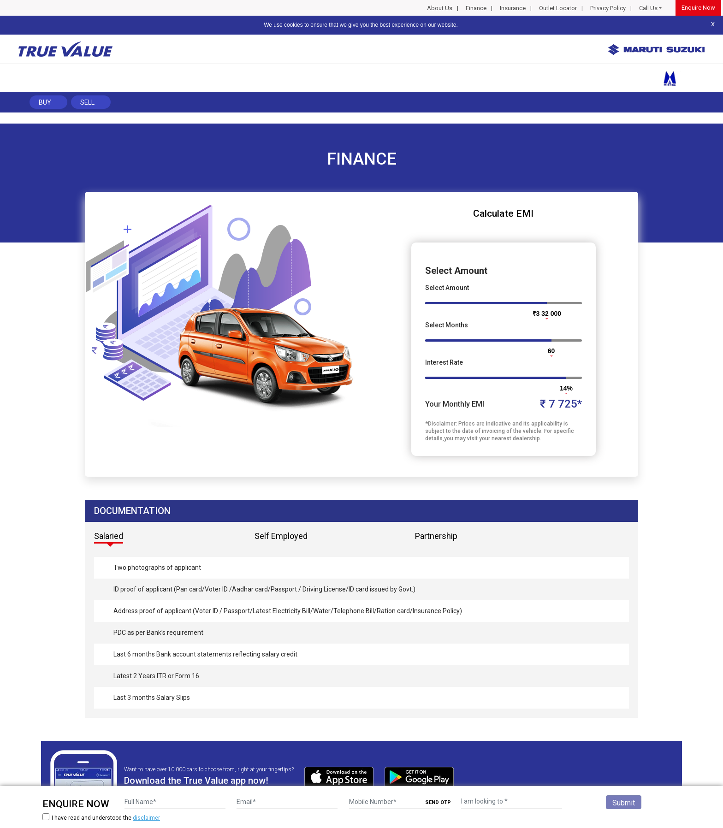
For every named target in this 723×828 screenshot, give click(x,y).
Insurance (513, 8)
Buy (45, 102)
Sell (87, 102)
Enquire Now (698, 7)
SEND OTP (438, 802)
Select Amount (447, 287)
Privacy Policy (608, 8)
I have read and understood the (101, 817)
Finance (476, 8)
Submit (623, 802)
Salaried (108, 536)
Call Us (648, 8)
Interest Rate (444, 362)
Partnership (436, 536)
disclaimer (146, 818)
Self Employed (281, 536)
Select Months (446, 325)
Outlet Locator (558, 8)
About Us (439, 8)
